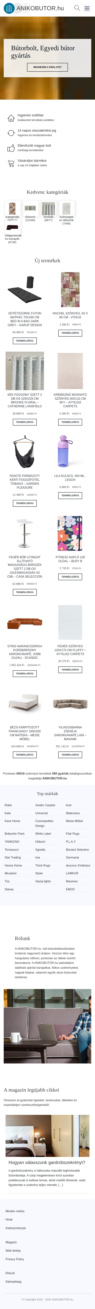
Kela (8, 813)
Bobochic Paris (14, 833)
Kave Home (12, 821)
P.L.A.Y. (71, 841)
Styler (39, 873)
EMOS (70, 889)
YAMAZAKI (12, 841)
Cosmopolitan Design (44, 823)
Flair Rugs (72, 833)
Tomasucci (12, 849)
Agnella (40, 849)
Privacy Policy (15, 1259)
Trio (7, 881)
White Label (43, 833)
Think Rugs (42, 865)
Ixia (37, 857)
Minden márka (15, 1211)
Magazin (11, 1242)
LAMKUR (72, 873)
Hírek (9, 1219)
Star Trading (13, 857)
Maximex (72, 881)
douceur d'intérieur (78, 865)
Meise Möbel (74, 821)
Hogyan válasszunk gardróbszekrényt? (47, 1162)
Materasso (73, 813)
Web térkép (13, 1250)
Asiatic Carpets (45, 805)
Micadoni (11, 873)
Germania (72, 857)
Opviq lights (43, 881)
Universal (41, 813)
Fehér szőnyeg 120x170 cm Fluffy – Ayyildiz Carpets (70, 650)
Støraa (9, 889)
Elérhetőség (13, 1281)
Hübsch (40, 841)
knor (69, 805)
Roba (8, 805)
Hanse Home (13, 865)
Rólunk (10, 1273)
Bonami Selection (77, 849)
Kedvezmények (16, 1228)
